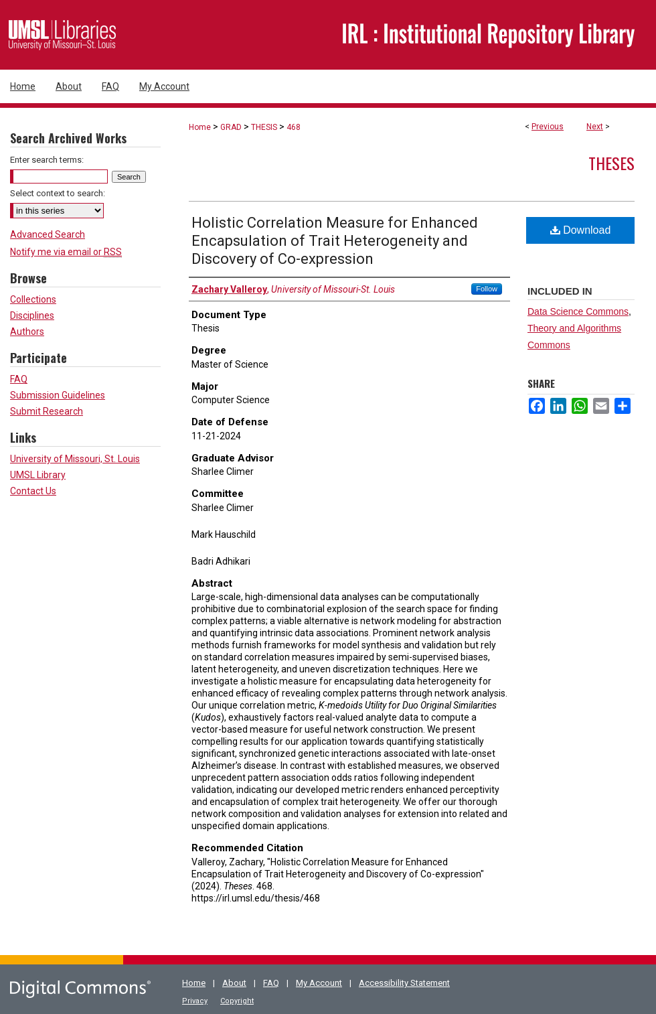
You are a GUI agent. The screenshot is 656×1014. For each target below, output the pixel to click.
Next (594, 126)
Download (580, 230)
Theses (611, 163)
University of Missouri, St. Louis (75, 458)
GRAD (231, 127)
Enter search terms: (47, 160)
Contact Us (33, 491)
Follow (486, 289)
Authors (27, 331)
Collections (33, 299)
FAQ (18, 379)
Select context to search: (57, 193)
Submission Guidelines (57, 395)
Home (200, 127)
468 (293, 127)
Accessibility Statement (404, 983)
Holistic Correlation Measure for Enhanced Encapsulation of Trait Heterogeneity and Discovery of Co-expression (334, 240)
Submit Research (46, 411)
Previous (547, 126)
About (234, 983)
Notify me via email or (66, 251)
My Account (319, 983)
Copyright (237, 1001)
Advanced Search (47, 234)
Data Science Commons (578, 311)
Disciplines (32, 315)
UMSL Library (38, 474)
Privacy (195, 1001)
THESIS (264, 127)
